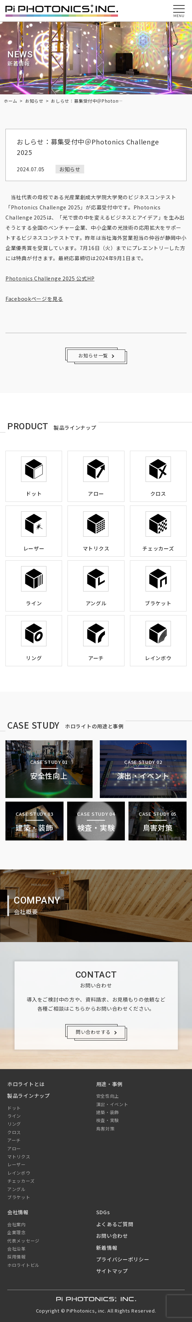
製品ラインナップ (28, 1095)
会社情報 (18, 1212)
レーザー (16, 1164)
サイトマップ (112, 1270)
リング (14, 1124)
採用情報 (16, 1256)
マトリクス (18, 1156)
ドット (14, 1108)
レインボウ (18, 1173)
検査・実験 (107, 1120)
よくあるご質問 (115, 1224)
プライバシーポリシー (123, 1259)
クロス (14, 1132)
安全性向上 (107, 1096)
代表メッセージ (23, 1240)
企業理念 (16, 1232)
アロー (14, 1148)
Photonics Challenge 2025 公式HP (49, 278)
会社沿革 (16, 1248)
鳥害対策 (105, 1128)
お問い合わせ (112, 1235)
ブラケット (18, 1197)
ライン (14, 1116)
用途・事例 (109, 1084)
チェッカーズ (20, 1181)
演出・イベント (112, 1104)
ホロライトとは (26, 1084)
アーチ (14, 1140)
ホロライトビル (23, 1265)
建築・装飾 (107, 1112)
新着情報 (107, 1247)
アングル (16, 1189)
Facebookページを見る (34, 298)
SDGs (103, 1212)
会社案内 (16, 1224)
